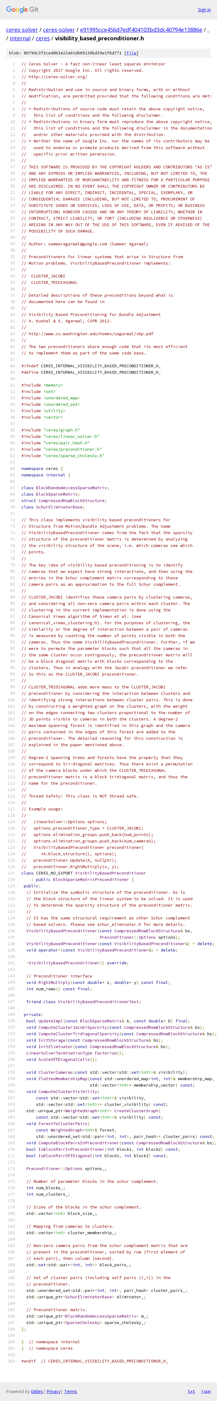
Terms (70, 1391)
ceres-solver (22, 29)
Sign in (204, 10)
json (206, 1391)
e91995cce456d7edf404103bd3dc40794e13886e (141, 29)
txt (191, 1391)
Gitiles (37, 1391)
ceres (43, 38)
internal (20, 38)
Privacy (53, 1391)
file (131, 53)
